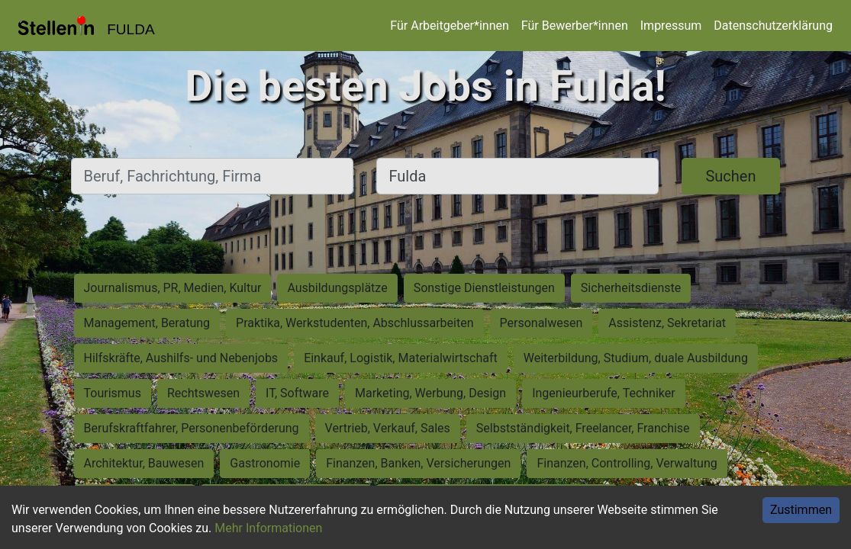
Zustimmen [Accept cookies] (801, 509)
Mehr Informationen (268, 528)
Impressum (671, 25)
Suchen (730, 176)
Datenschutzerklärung (773, 25)
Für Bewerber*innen (574, 25)
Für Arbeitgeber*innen (449, 25)
